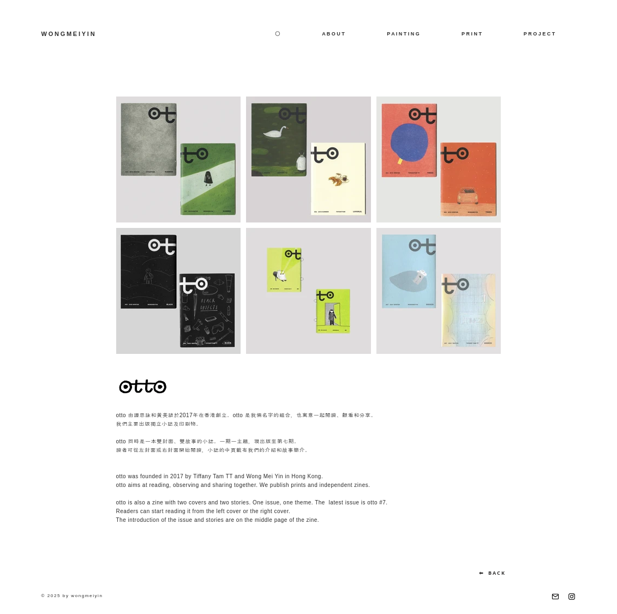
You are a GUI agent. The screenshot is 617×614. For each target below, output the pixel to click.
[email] (555, 596)
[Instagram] (571, 596)
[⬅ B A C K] (492, 573)
